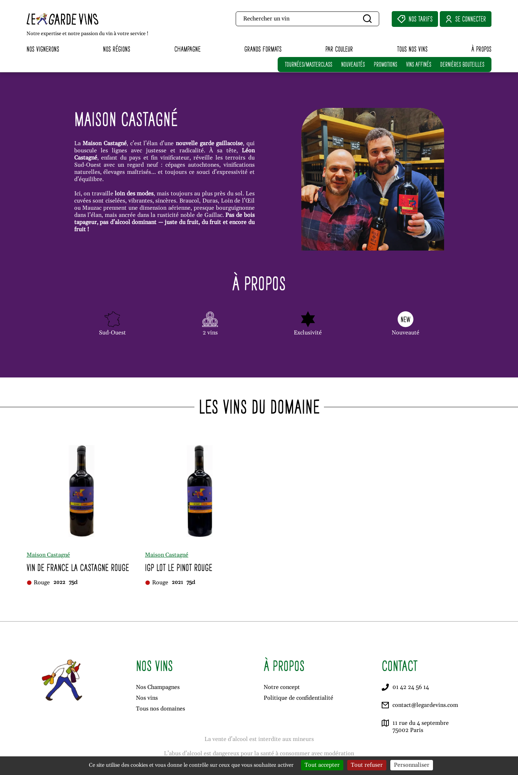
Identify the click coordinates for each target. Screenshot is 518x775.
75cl (73, 582)
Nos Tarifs (415, 19)
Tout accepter (322, 765)
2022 (59, 582)
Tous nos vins (412, 49)
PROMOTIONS (385, 64)
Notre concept (282, 687)
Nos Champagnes (158, 687)
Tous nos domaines (160, 708)
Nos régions (116, 49)
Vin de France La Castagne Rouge (78, 567)
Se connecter (465, 19)
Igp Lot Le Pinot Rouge (178, 567)
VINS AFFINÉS (418, 64)
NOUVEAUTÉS (353, 64)
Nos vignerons (43, 49)
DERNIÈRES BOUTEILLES (462, 64)
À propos (481, 49)
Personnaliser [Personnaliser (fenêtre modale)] (411, 765)
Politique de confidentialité (298, 698)
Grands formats (263, 49)
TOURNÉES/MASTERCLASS (308, 64)
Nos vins (147, 698)
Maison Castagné (48, 554)
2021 (177, 582)
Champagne (187, 49)
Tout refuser (367, 765)
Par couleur (339, 49)
